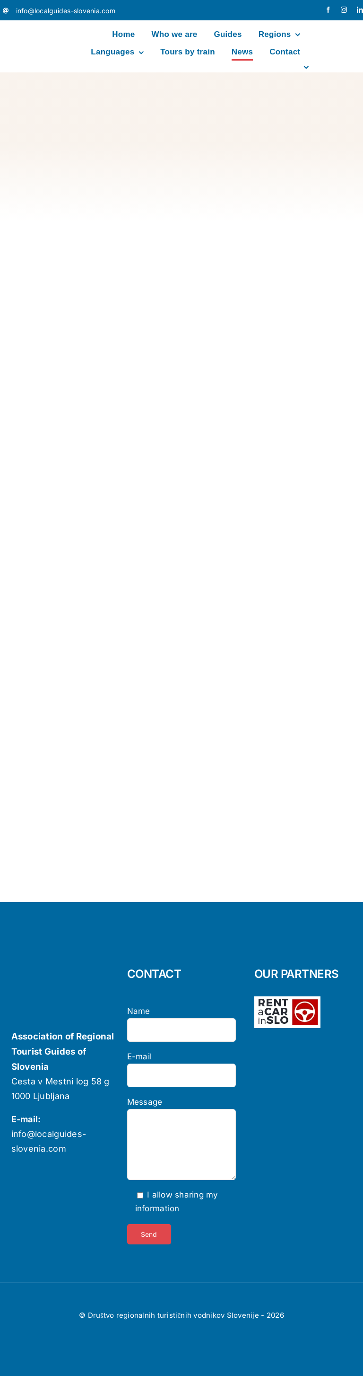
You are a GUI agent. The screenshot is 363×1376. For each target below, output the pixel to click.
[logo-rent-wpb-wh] (287, 1000)
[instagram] (344, 10)
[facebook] (328, 10)
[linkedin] (360, 10)
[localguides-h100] (33, 26)
